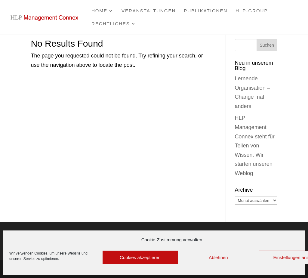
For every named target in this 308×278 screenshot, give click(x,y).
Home (99, 11)
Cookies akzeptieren (140, 257)
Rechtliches (110, 24)
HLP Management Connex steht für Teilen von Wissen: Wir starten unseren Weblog (255, 145)
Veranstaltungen (149, 11)
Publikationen (205, 11)
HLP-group (252, 11)
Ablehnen (218, 257)
